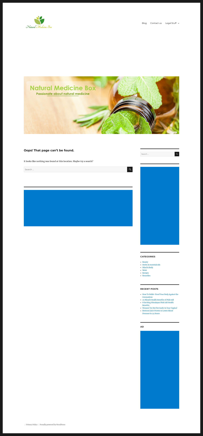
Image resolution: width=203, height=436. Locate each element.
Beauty (145, 262)
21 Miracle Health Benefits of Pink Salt (158, 300)
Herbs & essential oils (151, 265)
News (144, 270)
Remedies (146, 276)
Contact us (156, 23)
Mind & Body (147, 267)
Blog (144, 23)
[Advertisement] (102, 55)
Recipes (145, 273)
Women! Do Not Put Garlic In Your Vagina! (159, 308)
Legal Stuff (170, 23)
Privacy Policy (31, 425)
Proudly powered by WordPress (52, 425)
